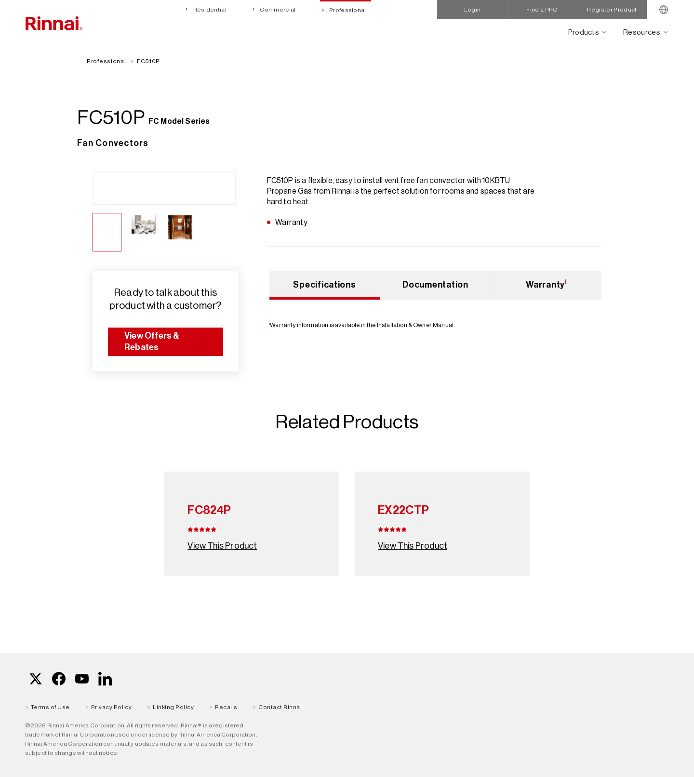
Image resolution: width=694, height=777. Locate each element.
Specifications (324, 284)
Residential (209, 9)
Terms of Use (50, 707)
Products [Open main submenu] (584, 32)
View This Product (222, 546)
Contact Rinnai (280, 707)
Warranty (546, 283)
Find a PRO (542, 9)
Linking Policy (173, 707)
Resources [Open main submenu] (641, 32)
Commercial (277, 9)
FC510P (148, 61)
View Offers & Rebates (152, 341)
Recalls (226, 707)
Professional (347, 10)
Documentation (435, 284)
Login (472, 9)
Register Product (612, 9)
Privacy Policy (111, 707)
